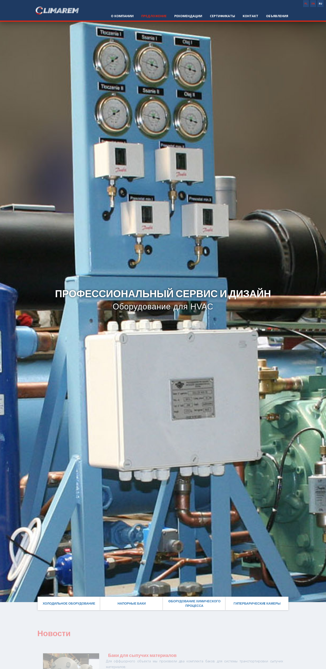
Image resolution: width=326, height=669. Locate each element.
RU (320, 3)
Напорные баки (131, 603)
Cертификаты (222, 16)
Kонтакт (250, 16)
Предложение (154, 16)
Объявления (277, 16)
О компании (122, 16)
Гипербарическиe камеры (257, 603)
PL (305, 3)
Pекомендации (188, 16)
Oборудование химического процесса (194, 603)
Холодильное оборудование (69, 603)
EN (313, 3)
